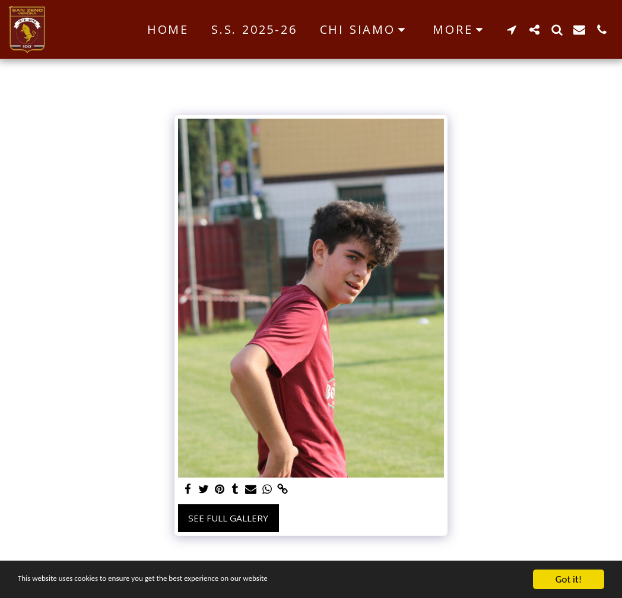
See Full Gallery (228, 518)
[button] (365, 29)
